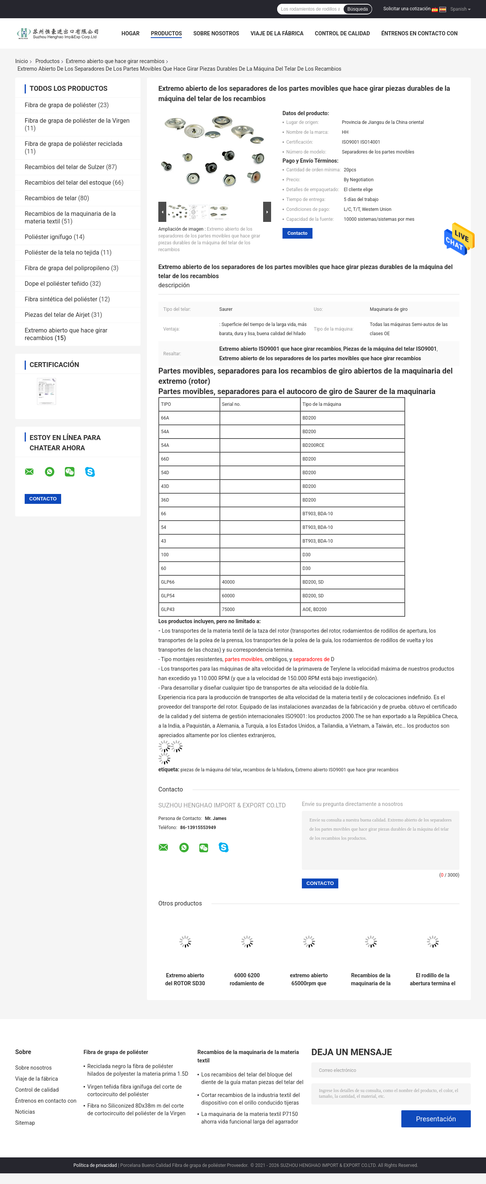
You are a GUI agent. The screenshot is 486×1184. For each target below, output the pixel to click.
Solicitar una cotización (407, 8)
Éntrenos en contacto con (419, 33)
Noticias (25, 1112)
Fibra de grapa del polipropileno (67, 268)
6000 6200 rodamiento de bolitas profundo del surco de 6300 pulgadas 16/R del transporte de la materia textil (247, 979)
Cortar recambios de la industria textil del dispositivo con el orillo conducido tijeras (250, 1099)
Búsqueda (357, 9)
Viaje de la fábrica (277, 33)
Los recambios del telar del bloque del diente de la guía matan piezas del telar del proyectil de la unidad (252, 1079)
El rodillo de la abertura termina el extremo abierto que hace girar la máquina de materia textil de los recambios (432, 979)
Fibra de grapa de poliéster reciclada (73, 143)
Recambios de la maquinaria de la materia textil (248, 1056)
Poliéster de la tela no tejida (62, 252)
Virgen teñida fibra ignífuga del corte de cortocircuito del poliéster (134, 1090)
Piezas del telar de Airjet (57, 314)
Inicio (21, 61)
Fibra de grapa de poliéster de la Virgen (77, 120)
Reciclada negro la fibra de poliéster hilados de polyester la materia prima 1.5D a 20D (137, 1071)
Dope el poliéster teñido (56, 283)
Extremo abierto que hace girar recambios (115, 61)
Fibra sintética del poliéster (61, 299)
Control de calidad (342, 33)
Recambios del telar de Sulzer (64, 167)
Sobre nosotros (216, 33)
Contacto (297, 233)
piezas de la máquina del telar (210, 769)
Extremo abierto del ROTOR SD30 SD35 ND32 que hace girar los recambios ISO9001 (185, 979)
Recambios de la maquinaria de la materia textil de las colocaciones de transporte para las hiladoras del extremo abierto (371, 979)
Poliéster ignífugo (48, 237)
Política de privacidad (95, 1165)
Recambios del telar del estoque (68, 182)
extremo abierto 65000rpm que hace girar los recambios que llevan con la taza (309, 979)
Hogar (130, 33)
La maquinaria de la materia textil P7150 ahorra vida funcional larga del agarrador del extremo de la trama (249, 1119)
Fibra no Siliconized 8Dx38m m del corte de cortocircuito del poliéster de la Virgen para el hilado (136, 1111)
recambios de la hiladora (268, 769)
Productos (166, 33)
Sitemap (25, 1123)
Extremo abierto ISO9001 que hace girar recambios (346, 769)
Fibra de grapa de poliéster (60, 105)
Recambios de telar (51, 198)
